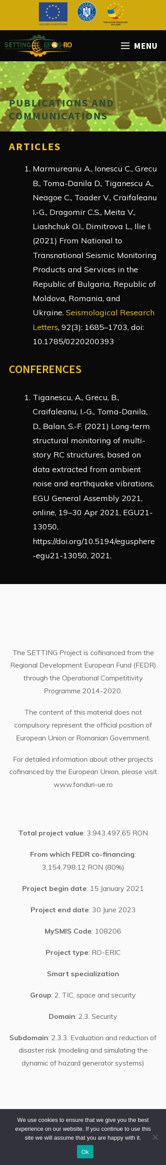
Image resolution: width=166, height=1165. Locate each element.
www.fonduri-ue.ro (83, 784)
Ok (85, 1152)
